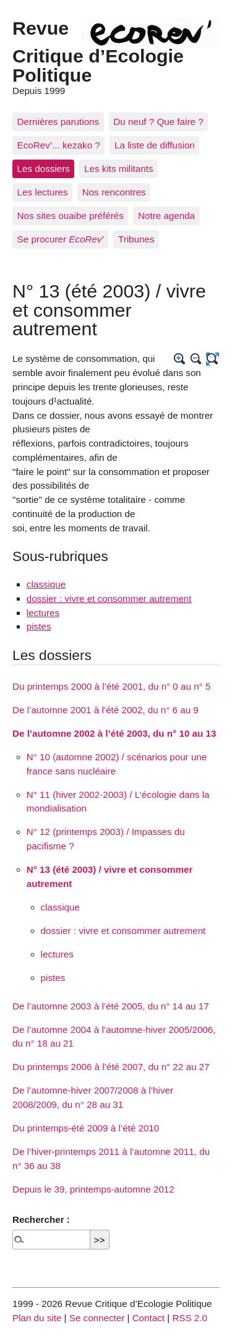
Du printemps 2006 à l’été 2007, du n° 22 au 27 (111, 1066)
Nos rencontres (114, 192)
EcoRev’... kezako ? (58, 145)
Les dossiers (43, 168)
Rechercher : (41, 1219)
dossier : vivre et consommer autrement (109, 598)
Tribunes (136, 239)
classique (46, 584)
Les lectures (42, 192)
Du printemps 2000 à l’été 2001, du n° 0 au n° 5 (111, 686)
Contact (148, 1318)
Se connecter (97, 1318)
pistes (39, 626)
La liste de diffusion (154, 145)
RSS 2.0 (189, 1318)
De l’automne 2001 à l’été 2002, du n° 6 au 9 (105, 710)
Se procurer (60, 239)
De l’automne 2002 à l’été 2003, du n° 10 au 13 (114, 733)
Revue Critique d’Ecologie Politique (98, 51)
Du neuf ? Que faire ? (158, 121)
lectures (43, 612)
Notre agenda (166, 215)
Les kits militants (118, 168)
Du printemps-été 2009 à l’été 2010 (85, 1128)
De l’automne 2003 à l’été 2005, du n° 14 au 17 (110, 1006)
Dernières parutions (58, 121)
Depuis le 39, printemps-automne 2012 (93, 1189)
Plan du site (36, 1318)
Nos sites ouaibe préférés (70, 215)
